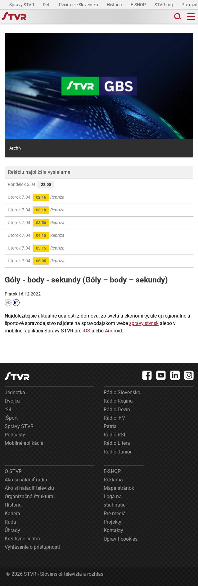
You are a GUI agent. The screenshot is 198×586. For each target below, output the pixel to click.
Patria (110, 426)
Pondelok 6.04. (31, 184)
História (115, 4)
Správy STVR (22, 4)
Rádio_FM (115, 418)
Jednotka (15, 392)
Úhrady (12, 530)
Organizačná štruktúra (29, 496)
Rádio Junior (118, 452)
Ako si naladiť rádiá (26, 480)
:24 (8, 409)
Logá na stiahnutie (114, 501)
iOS (86, 331)
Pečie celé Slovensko (79, 4)
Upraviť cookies (120, 539)
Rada (10, 522)
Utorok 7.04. (36, 197)
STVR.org (164, 4)
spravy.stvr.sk (144, 323)
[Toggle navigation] (191, 17)
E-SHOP (139, 4)
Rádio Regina (118, 401)
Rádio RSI (114, 435)
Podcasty (15, 435)
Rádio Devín (117, 409)
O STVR (13, 471)
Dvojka (12, 401)
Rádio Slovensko (122, 392)
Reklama (113, 480)
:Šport (11, 418)
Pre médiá (115, 513)
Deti (47, 4)
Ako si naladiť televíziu (29, 488)
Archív (15, 148)
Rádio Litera (117, 443)
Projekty (112, 522)
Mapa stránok (119, 488)
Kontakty (113, 530)
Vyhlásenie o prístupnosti (32, 547)
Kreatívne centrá (22, 539)
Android (113, 331)
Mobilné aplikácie (24, 443)
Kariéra (12, 513)
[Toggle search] (177, 17)
